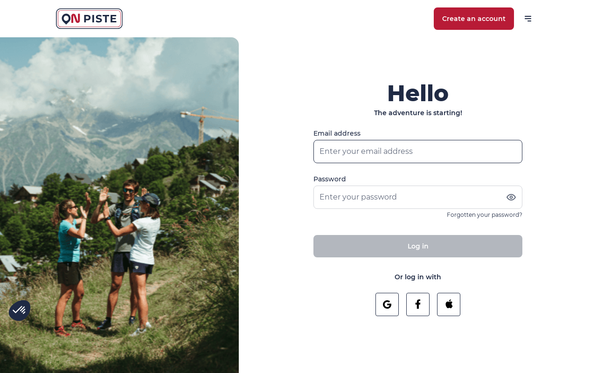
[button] (19, 310)
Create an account (474, 18)
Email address (337, 133)
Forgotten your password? (484, 214)
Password (329, 179)
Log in (418, 246)
